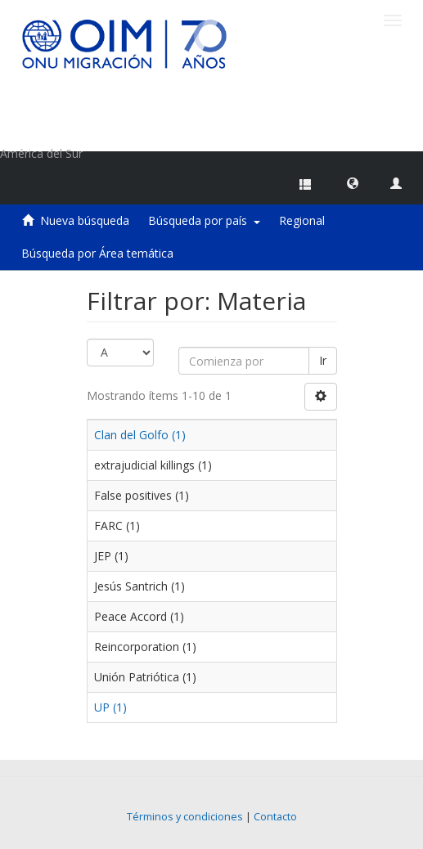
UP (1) (110, 707)
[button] (352, 182)
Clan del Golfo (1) (140, 434)
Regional (302, 220)
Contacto (275, 817)
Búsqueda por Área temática (97, 253)
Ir (322, 360)
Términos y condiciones (185, 817)
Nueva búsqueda (84, 220)
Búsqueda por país (204, 220)
